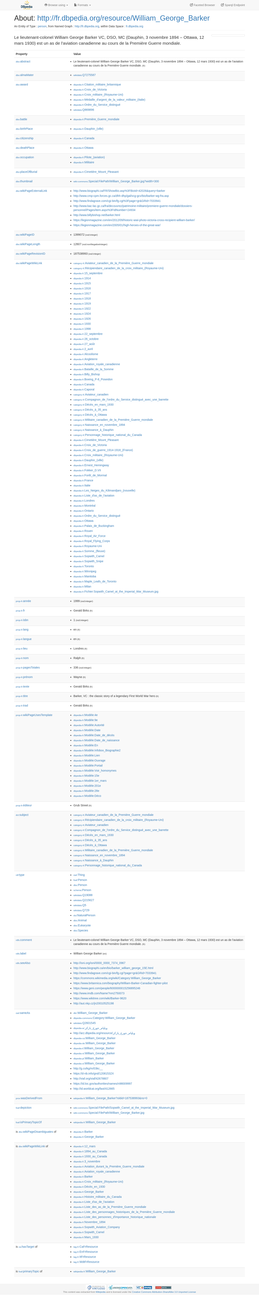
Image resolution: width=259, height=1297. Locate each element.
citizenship (24, 138)
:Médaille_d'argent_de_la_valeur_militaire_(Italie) (109, 99)
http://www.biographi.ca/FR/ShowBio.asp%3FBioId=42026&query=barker (119, 190)
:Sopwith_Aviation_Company (96, 1227)
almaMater (25, 75)
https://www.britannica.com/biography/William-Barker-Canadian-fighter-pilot (120, 983)
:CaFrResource (85, 1246)
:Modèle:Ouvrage (89, 760)
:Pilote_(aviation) (89, 157)
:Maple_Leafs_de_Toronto (94, 581)
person (42, 26)
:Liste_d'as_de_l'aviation (93, 495)
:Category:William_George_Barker (104, 1018)
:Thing (79, 874)
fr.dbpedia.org (134, 26)
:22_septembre (88, 333)
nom (22, 658)
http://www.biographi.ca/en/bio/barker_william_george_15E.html (113, 968)
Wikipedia (101, 1292)
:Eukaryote (82, 925)
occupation (25, 157)
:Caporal (83, 389)
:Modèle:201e (87, 785)
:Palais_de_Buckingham (93, 525)
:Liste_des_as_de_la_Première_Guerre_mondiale (109, 1206)
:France (83, 480)
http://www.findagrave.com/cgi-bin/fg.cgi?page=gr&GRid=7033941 (114, 973)
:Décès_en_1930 (89, 1186)
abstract (23, 61)
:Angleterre (85, 359)
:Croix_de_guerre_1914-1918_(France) (103, 450)
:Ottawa (83, 147)
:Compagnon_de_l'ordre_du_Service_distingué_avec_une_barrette (120, 399)
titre (22, 696)
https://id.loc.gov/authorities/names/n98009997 (102, 1083)
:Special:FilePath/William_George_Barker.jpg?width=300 (116, 181)
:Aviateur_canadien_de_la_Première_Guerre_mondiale (113, 263)
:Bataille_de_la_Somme (93, 369)
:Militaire (83, 162)
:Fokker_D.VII (87, 470)
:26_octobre (86, 339)
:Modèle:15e (86, 775)
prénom (24, 677)
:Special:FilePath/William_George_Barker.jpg (108, 1112)
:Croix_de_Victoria (90, 89)
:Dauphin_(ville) (88, 128)
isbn (22, 620)
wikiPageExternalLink (31, 190)
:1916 (82, 288)
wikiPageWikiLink (29, 263)
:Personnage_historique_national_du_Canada (107, 435)
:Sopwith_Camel (88, 556)
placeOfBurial (26, 171)
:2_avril (83, 349)
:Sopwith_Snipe (88, 561)
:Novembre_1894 (89, 1222)
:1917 (82, 293)
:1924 (82, 313)
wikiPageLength (28, 244)
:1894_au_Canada (90, 1151)
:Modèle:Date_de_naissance (96, 740)
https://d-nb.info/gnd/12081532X (93, 1073)
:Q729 (81, 910)
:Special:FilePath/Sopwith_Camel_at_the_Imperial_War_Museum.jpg (123, 1107)
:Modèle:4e (85, 715)
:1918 (82, 298)
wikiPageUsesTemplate (34, 715)
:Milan (82, 586)
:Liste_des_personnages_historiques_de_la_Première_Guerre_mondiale (124, 1212)
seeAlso (23, 963)
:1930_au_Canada (90, 1156)
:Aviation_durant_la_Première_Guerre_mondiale (108, 1166)
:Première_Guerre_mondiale (96, 119)
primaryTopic (29, 1271)
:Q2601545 (84, 1023)
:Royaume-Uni (87, 546)
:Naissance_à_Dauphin (93, 429)
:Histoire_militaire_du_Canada (97, 1196)
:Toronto (83, 566)
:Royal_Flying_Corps (91, 541)
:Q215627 (83, 900)
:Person (80, 880)
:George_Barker (88, 1136)
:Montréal (84, 505)
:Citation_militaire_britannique (97, 84)
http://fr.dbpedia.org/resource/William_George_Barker (123, 18)
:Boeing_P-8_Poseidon (93, 379)
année (23, 601)
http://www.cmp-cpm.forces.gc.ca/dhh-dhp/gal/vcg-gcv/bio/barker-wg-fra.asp (121, 195)
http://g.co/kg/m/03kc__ (88, 1068)
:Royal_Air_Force (89, 536)
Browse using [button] (56, 5)
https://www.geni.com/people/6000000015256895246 (106, 988)
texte (22, 686)
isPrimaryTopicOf (29, 1122)
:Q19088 (82, 895)
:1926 (82, 318)
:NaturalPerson (84, 915)
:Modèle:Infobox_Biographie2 (97, 750)
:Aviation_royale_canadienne (96, 364)
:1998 (82, 328)
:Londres (84, 500)
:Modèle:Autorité (88, 725)
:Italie (81, 485)
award (22, 84)
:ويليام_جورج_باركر (90, 1028)
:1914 (82, 278)
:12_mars (84, 1146)
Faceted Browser (202, 5)
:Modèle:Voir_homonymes (94, 770)
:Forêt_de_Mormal (90, 475)
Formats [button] (82, 5)
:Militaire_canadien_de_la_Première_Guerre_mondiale (113, 419)
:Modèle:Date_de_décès (93, 735)
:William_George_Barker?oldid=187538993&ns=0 (110, 1098)
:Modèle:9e (85, 720)
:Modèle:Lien (86, 755)
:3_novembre (86, 1161)
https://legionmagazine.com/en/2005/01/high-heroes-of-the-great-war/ (116, 225)
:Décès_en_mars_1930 (93, 404)
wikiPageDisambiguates (36, 1131)
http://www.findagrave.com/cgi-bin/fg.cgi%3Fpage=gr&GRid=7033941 (117, 200)
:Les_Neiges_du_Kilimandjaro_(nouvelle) (104, 490)
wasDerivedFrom (29, 1098)
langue (24, 639)
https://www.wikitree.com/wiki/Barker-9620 (99, 998)
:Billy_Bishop (86, 374)
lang (22, 629)
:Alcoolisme (85, 354)
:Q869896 (83, 109)
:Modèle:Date (87, 730)
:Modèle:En (85, 745)
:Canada (83, 138)
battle (21, 119)
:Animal (80, 920)
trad (22, 705)
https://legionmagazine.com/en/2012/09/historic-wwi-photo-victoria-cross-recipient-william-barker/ (134, 220)
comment (24, 940)
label (21, 953)
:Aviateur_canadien (90, 394)
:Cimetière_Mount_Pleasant (96, 171)
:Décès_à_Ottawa (90, 414)
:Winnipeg (84, 571)
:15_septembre (88, 273)
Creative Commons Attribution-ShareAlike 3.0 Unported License (164, 1292)
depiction (24, 1107)
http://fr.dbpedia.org (87, 26)
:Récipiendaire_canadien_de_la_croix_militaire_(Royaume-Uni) (118, 268)
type (20, 874)
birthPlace (24, 128)
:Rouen (83, 531)
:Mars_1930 (86, 1237)
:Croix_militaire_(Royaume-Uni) (98, 94)
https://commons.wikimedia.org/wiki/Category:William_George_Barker (117, 978)
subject (22, 814)
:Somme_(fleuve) (89, 551)
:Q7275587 (84, 75)
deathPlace (25, 147)
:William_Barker (88, 1058)
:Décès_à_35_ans (90, 409)
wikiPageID (25, 234)
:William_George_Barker (90, 1012)
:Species (80, 930)
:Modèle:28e (86, 790)
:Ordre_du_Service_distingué (96, 104)
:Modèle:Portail (88, 765)
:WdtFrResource (86, 1261)
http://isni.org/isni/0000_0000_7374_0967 (99, 963)
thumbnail (24, 181)
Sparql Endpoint (233, 5)
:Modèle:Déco (87, 795)
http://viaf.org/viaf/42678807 (90, 1078)
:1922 (82, 308)
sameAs (23, 1012)
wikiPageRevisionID (30, 253)
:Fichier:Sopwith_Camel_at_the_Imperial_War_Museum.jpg (115, 591)
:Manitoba (84, 576)
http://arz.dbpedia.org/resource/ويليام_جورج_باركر (104, 1033)
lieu (22, 648)
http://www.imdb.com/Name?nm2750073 (98, 993)
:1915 (82, 283)
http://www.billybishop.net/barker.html (96, 215)
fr (20, 610)
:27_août (84, 344)
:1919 (82, 303)
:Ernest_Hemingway (91, 465)
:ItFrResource (84, 1256)
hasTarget (26, 1246)
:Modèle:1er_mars (89, 780)
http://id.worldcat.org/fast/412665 (94, 1088)
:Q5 (79, 905)
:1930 (82, 323)
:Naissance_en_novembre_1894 (99, 424)
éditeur (24, 805)
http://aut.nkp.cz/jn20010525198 (93, 1003)
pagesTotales (28, 667)
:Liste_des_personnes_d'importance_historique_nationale (114, 1217)
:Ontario (83, 510)
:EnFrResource (85, 1251)
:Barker (83, 1131)
